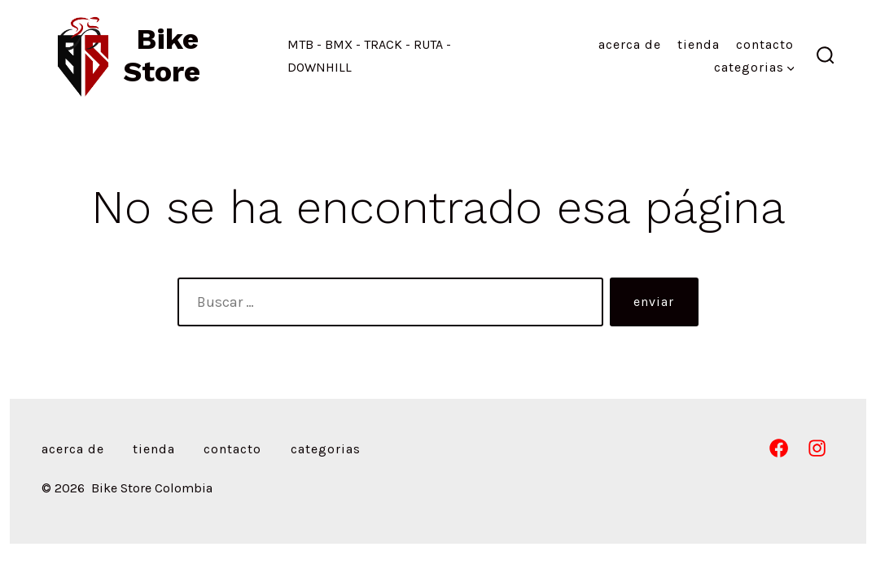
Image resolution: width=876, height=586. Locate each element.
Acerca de (629, 44)
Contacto (765, 44)
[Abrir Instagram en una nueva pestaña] (816, 448)
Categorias (754, 67)
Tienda (698, 44)
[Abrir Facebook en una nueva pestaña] (778, 448)
